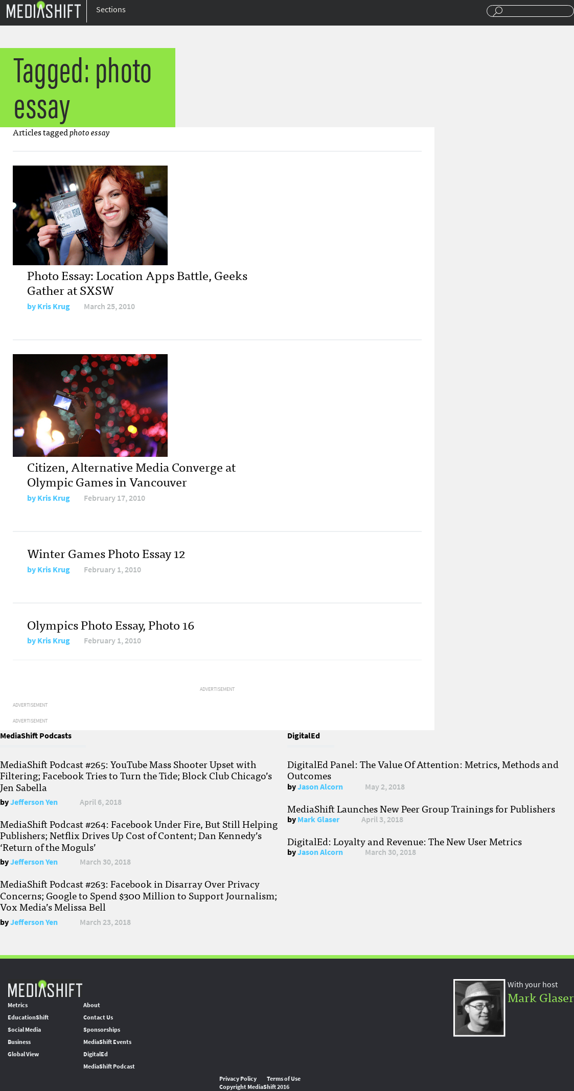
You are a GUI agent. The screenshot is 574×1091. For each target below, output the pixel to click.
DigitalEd (95, 1054)
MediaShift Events (107, 1042)
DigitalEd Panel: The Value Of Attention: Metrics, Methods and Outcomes (423, 769)
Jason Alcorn (320, 786)
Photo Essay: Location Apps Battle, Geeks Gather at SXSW (137, 282)
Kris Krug (53, 306)
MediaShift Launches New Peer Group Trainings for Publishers (421, 808)
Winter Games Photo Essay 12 (106, 553)
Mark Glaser (318, 819)
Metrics (18, 1005)
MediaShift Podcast (109, 1066)
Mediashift (43, 9)
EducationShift (28, 1017)
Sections (111, 9)
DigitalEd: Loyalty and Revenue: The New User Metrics (404, 841)
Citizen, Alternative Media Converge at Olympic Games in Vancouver (131, 473)
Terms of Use (284, 1079)
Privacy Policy (238, 1079)
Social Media (24, 1030)
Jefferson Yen (34, 802)
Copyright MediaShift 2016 (254, 1087)
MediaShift (45, 988)
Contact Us (98, 1017)
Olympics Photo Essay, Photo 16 (110, 624)
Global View (23, 1054)
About (91, 1005)
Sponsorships (101, 1030)
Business (19, 1042)
